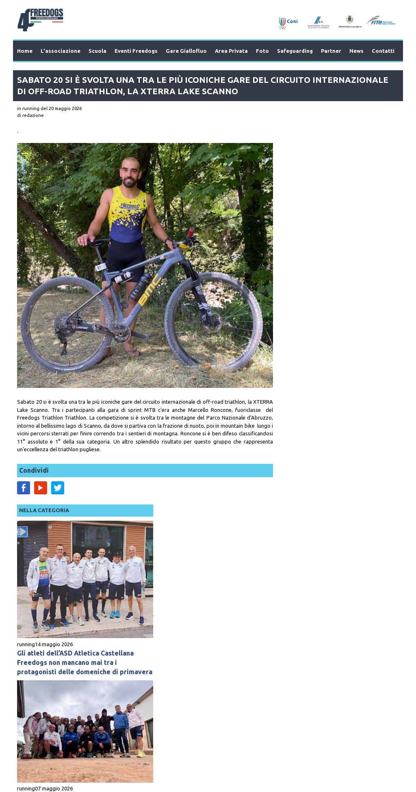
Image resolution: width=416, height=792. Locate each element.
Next (378, 635)
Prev (37, 635)
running (280, 240)
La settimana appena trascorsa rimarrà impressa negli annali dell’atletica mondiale (319, 538)
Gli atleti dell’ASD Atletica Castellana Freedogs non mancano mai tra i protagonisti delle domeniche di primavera (330, 263)
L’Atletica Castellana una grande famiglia (322, 397)
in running (28, 108)
